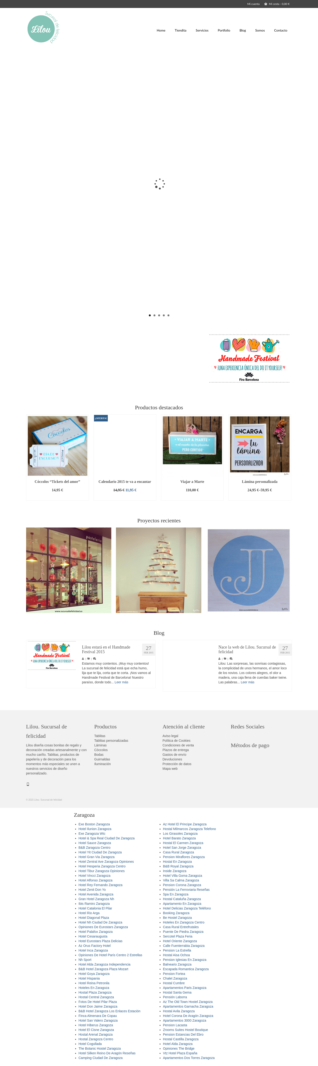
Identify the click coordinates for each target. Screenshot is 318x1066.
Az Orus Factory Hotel (95, 946)
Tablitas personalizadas (111, 740)
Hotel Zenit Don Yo (92, 889)
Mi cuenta (253, 4)
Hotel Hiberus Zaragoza (96, 1025)
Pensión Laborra (175, 997)
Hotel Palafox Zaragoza (96, 932)
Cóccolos (101, 750)
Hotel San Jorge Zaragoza (182, 847)
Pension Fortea (174, 974)
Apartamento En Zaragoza (182, 904)
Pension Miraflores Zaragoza (184, 857)
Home (161, 30)
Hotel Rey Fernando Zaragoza (100, 885)
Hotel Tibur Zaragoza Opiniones (102, 871)
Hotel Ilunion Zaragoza (95, 829)
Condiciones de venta (178, 745)
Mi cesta (277, 4)
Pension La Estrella (177, 950)
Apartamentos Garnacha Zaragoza (188, 1006)
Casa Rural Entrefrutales (181, 927)
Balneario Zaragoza (177, 964)
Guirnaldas (102, 759)
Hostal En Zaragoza (177, 861)
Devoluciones (172, 759)
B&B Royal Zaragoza (178, 866)
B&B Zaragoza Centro (95, 847)
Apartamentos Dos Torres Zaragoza (189, 1058)
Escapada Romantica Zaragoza (186, 969)
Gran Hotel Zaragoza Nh (96, 899)
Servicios (202, 30)
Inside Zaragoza (174, 871)
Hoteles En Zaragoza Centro (183, 922)
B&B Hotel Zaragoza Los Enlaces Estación (109, 1011)
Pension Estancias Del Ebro (183, 1034)
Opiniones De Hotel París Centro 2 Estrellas (110, 955)
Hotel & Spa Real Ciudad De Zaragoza (107, 838)
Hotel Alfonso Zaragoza (96, 880)
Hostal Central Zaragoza (96, 997)
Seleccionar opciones (259, 497)
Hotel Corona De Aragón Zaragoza (188, 1016)
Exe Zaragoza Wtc (92, 833)
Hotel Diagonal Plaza (94, 918)
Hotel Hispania (89, 978)
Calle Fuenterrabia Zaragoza (184, 946)
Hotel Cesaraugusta (93, 936)
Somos (260, 30)
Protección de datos (177, 764)
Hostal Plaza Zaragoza (95, 992)
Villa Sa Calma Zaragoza (181, 880)
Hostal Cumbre (174, 983)
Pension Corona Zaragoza (182, 885)
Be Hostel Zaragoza (177, 918)
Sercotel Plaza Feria (177, 936)
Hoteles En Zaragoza (94, 988)
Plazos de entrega (176, 750)
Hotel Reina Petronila (94, 983)
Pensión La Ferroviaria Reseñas (186, 889)
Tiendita (180, 30)
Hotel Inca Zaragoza (93, 950)
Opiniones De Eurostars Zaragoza (103, 927)
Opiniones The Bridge (179, 1048)
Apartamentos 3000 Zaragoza (184, 1020)
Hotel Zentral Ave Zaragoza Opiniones (106, 861)
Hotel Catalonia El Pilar (95, 908)
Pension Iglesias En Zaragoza (184, 960)
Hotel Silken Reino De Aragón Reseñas (107, 1053)
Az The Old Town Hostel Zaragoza (188, 1002)
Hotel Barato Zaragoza (179, 838)
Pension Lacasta (175, 1025)
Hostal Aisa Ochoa (176, 955)
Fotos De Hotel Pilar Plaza (98, 1002)
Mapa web (170, 768)
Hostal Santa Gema (177, 992)
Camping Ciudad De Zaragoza (101, 1058)
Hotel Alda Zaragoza (178, 1044)
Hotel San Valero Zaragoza (98, 1020)
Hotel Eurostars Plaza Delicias (100, 941)
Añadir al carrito (57, 497)
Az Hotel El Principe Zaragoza (185, 824)
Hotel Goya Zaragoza (94, 974)
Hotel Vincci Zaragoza (95, 875)
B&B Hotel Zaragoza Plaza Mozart (103, 969)
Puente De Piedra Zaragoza (183, 932)
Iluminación (102, 764)
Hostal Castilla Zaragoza (181, 1039)
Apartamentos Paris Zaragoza (184, 988)
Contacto (280, 30)
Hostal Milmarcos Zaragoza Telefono (189, 829)
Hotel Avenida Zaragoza (96, 894)
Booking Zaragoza (176, 913)
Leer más (121, 682)
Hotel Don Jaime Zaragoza (98, 1006)
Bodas (99, 754)
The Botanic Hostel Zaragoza (100, 1048)
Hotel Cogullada (90, 1044)
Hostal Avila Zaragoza (179, 1011)
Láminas (100, 745)
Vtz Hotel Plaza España (180, 1053)
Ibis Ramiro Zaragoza (94, 904)
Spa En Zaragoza (176, 894)
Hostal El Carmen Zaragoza (183, 843)
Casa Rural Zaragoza (178, 852)
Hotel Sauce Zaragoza (95, 843)
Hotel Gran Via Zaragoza (97, 857)
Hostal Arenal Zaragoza (96, 1034)
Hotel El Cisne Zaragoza (96, 1030)
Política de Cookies (177, 740)
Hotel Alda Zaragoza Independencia (105, 964)
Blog (243, 30)
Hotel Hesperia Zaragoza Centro (102, 866)
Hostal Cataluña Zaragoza (182, 899)
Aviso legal (170, 736)
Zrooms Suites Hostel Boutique (185, 1030)
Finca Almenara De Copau (98, 1016)
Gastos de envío (174, 754)
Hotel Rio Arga (89, 913)
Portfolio (224, 30)
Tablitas (99, 736)
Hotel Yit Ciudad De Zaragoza (100, 852)
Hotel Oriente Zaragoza (180, 941)
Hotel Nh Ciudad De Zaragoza (100, 922)
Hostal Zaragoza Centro (96, 1039)
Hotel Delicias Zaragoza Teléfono (187, 908)
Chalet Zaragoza (175, 978)
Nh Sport (85, 960)
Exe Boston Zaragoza (94, 824)
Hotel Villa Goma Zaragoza (182, 875)
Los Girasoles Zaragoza (180, 833)
